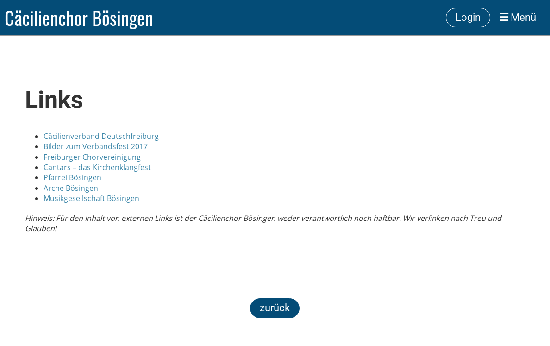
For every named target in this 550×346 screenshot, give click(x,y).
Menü (518, 17)
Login (468, 17)
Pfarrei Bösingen (72, 177)
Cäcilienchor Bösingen (79, 18)
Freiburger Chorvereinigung (92, 157)
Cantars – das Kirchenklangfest (97, 167)
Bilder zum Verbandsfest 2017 (96, 146)
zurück (275, 308)
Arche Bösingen (71, 188)
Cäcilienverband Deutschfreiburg (101, 136)
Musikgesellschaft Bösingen (91, 198)
